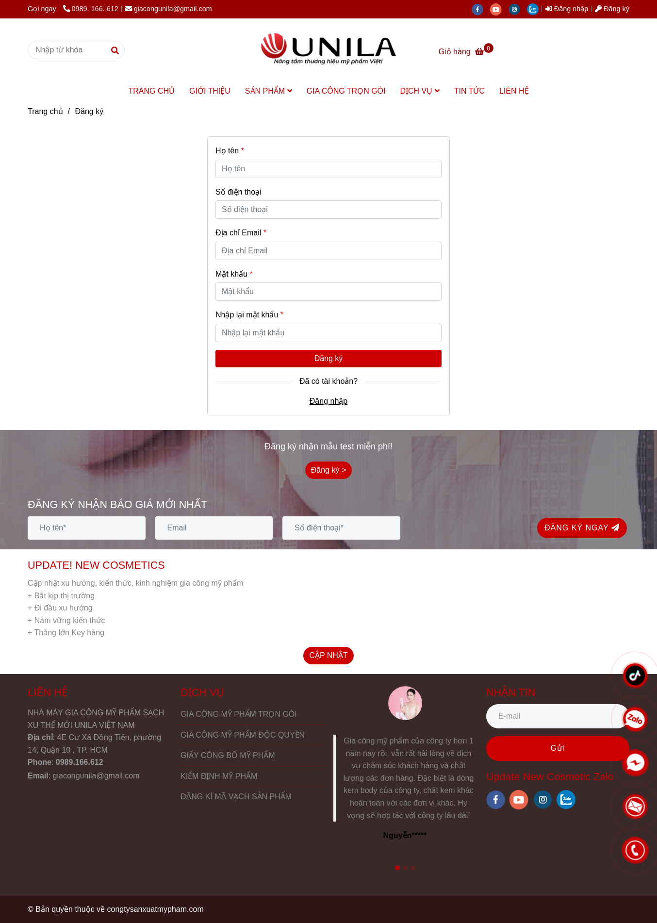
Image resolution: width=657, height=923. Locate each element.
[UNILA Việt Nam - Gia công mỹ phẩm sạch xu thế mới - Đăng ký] (328, 50)
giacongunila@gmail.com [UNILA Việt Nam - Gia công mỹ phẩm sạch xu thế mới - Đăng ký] (168, 9)
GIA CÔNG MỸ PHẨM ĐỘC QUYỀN (243, 735)
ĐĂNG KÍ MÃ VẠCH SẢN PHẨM (236, 796)
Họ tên (229, 151)
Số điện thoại (238, 192)
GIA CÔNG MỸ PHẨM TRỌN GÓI (239, 714)
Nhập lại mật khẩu (249, 315)
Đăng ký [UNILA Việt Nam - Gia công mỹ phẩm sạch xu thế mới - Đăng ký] (612, 9)
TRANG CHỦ (151, 91)
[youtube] (499, 9)
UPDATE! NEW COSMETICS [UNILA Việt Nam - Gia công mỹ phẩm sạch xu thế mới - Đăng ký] (96, 565)
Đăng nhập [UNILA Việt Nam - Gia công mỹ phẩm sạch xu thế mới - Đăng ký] (566, 9)
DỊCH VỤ (419, 91)
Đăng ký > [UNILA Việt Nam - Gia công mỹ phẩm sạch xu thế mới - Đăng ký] (328, 470)
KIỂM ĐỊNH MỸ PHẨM (219, 776)
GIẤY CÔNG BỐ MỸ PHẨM (228, 755)
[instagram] (518, 9)
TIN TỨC (469, 91)
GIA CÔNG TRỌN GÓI (346, 91)
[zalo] (535, 9)
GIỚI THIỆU (209, 91)
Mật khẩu (234, 274)
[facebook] (481, 9)
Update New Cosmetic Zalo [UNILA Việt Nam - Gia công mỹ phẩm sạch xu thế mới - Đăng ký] (550, 777)
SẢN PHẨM (268, 91)
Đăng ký (328, 358)
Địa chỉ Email (240, 233)
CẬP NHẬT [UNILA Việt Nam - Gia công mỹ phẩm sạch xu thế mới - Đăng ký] (328, 655)
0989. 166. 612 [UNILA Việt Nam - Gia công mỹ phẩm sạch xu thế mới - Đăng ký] (90, 9)
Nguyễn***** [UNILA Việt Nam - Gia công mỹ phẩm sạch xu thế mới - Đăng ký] (405, 835)
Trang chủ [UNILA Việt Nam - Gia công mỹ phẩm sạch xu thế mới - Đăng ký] (45, 111)
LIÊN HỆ (514, 91)
